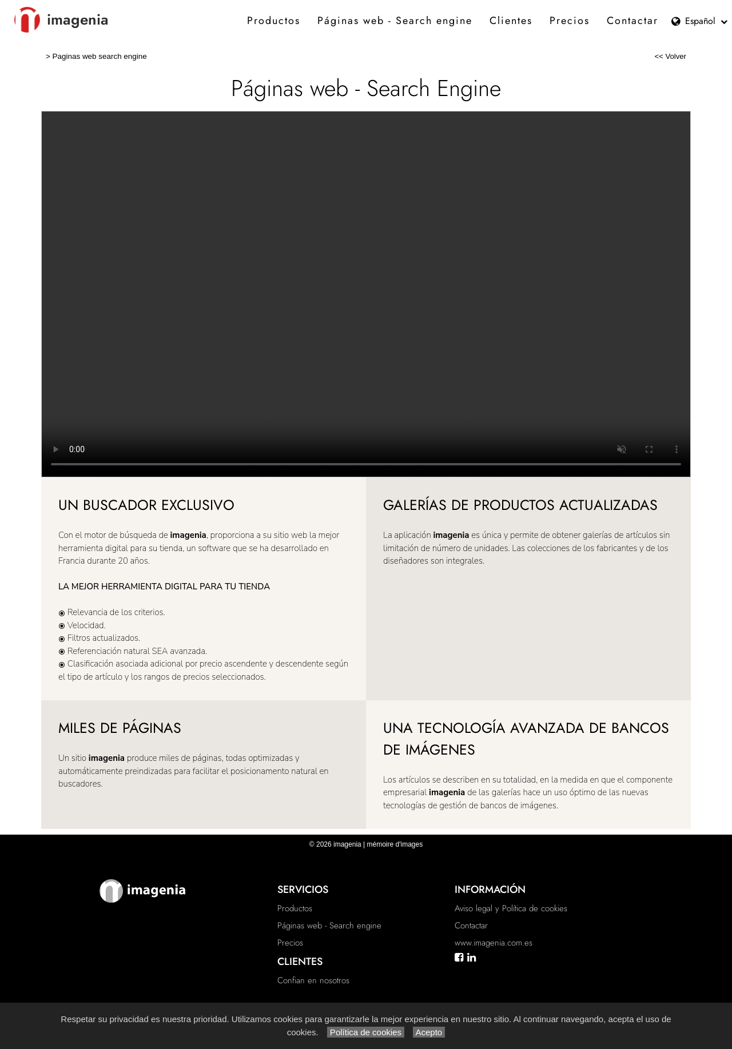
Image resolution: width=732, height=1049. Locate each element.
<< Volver (670, 56)
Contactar (632, 20)
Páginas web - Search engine (394, 20)
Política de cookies (366, 1032)
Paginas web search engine (100, 56)
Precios (570, 20)
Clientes (511, 20)
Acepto (428, 1032)
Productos (273, 20)
